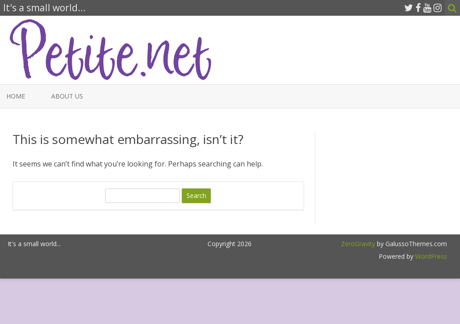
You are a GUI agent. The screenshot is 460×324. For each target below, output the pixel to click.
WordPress (430, 256)
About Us (67, 96)
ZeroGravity (358, 243)
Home (15, 96)
